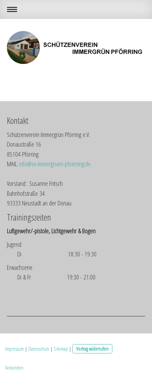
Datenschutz (38, 348)
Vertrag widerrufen (92, 348)
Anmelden (14, 367)
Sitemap (61, 348)
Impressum (14, 348)
